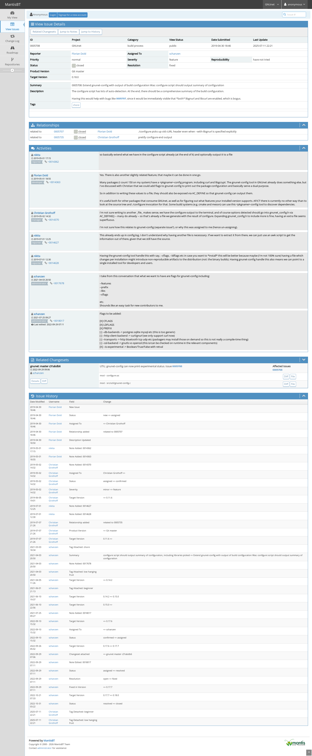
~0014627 (53, 242)
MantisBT (49, 740)
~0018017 (58, 320)
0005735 (59, 137)
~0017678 (58, 283)
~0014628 (53, 263)
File (293, 376)
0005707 (121, 98)
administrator (44, 747)
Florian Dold (79, 53)
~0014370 (53, 219)
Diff (44, 381)
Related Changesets (44, 31)
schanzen (174, 53)
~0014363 (54, 182)
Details (35, 381)
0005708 (177, 366)
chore (76, 105)
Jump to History (90, 31)
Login (53, 14)
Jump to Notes (68, 31)
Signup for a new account (72, 14)
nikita (37, 155)
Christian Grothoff (108, 137)
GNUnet (272, 4)
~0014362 (53, 161)
